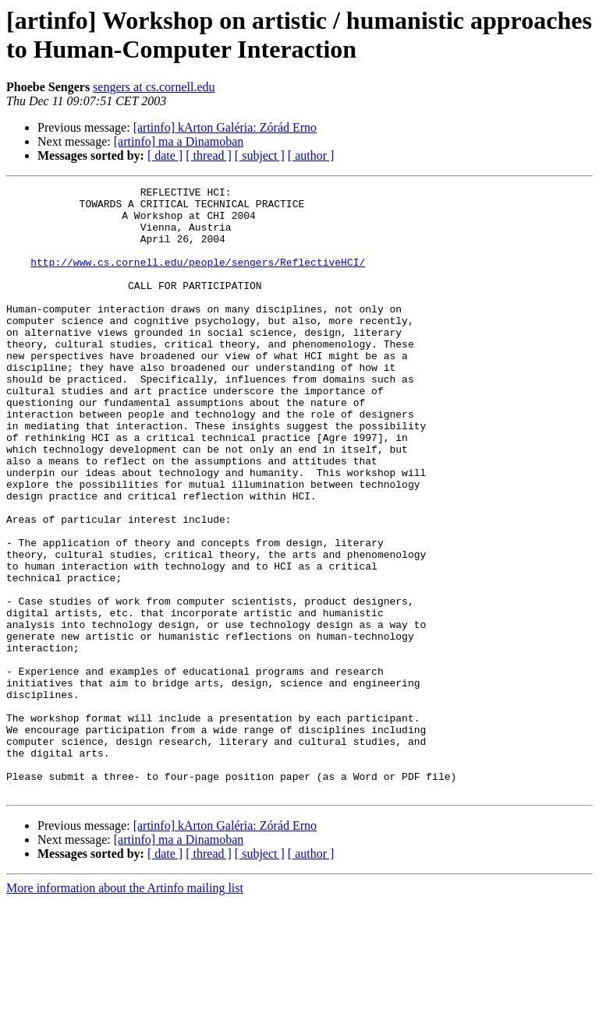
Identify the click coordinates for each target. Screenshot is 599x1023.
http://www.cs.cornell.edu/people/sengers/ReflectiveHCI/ (197, 278)
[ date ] (165, 155)
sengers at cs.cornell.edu (153, 86)
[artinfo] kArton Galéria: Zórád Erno (225, 127)
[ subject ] (260, 155)
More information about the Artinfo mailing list (124, 1009)
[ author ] (311, 155)
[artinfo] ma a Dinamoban (179, 141)
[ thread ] (209, 155)
